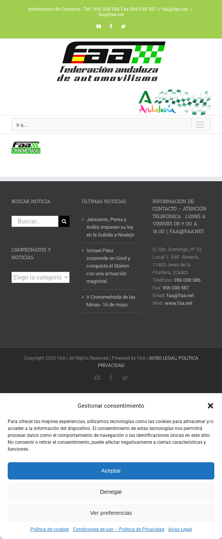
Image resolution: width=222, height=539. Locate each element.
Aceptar (111, 470)
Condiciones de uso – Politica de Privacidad (118, 529)
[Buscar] (64, 221)
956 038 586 (187, 280)
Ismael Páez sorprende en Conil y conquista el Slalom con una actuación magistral (108, 266)
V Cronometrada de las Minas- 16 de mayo (111, 301)
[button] (210, 406)
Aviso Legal (180, 529)
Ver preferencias (111, 512)
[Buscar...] (35, 221)
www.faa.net (178, 303)
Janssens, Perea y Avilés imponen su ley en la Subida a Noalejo (110, 227)
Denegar (111, 491)
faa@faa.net (111, 14)
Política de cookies (49, 529)
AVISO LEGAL (162, 358)
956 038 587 (175, 288)
